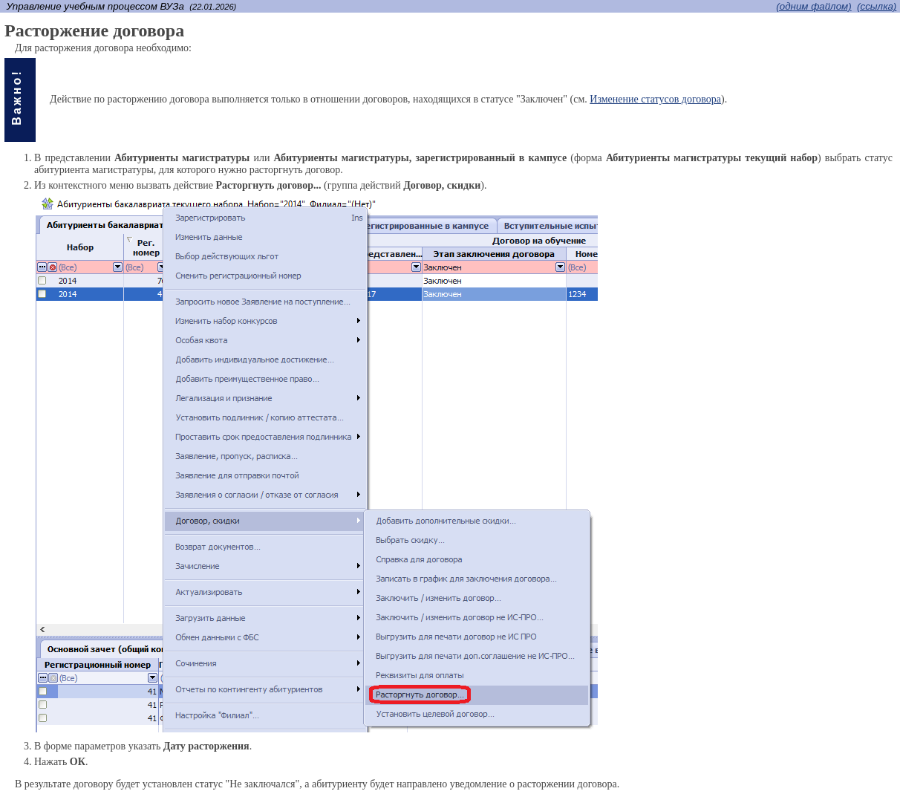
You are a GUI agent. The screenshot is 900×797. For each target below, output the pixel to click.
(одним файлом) (813, 6)
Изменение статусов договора (655, 99)
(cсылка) (876, 6)
